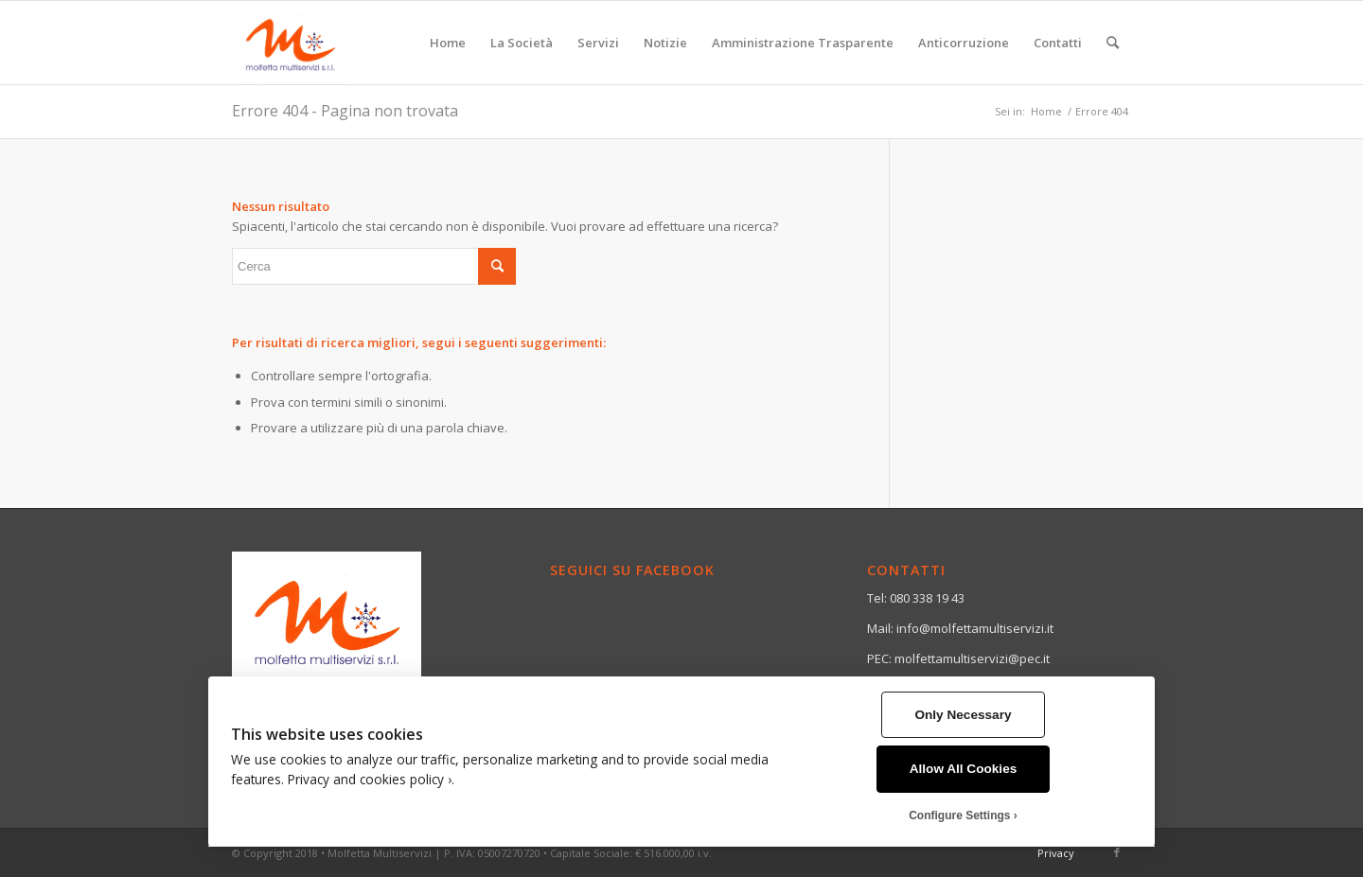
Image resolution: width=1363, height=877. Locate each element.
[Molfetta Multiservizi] (290, 42)
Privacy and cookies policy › (369, 779)
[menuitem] (447, 42)
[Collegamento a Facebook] (1117, 852)
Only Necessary (962, 715)
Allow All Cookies (964, 769)
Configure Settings (959, 815)
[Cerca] (1112, 42)
